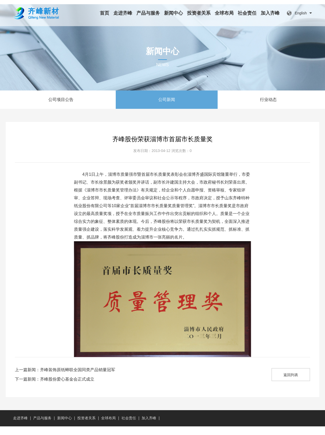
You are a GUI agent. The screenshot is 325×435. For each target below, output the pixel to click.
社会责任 (247, 13)
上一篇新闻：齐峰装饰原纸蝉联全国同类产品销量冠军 (65, 378)
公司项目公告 (60, 108)
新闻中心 (173, 13)
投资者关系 (199, 13)
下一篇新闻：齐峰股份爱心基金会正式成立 (54, 388)
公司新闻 (166, 108)
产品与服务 (148, 13)
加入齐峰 (270, 13)
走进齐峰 (122, 13)
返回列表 (290, 383)
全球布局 (224, 13)
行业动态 (268, 108)
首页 (104, 13)
